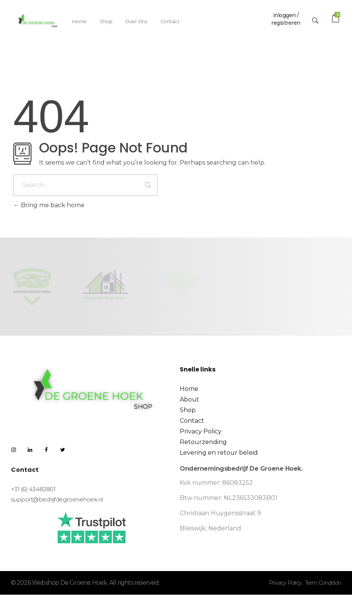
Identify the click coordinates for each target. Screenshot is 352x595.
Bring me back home (49, 205)
